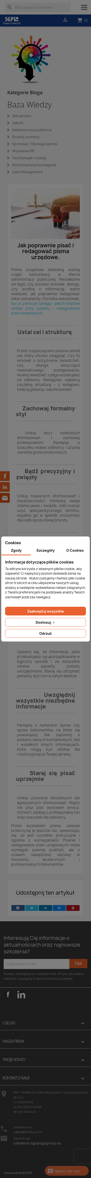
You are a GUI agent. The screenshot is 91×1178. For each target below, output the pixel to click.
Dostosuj (45, 622)
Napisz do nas (63, 1171)
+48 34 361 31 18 (23, 1132)
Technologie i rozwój (29, 158)
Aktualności (21, 116)
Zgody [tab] (16, 550)
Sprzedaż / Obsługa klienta (34, 144)
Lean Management (27, 172)
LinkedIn (21, 994)
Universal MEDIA (13, 1173)
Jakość (18, 123)
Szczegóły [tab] (45, 550)
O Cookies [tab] (75, 550)
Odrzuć (45, 633)
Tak (78, 963)
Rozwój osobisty (26, 137)
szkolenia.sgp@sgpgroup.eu (37, 1143)
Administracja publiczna (31, 130)
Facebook (8, 1002)
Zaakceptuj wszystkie (45, 611)
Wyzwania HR (23, 151)
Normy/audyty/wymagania (34, 165)
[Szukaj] (38, 7)
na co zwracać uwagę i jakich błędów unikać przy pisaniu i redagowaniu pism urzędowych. (45, 308)
